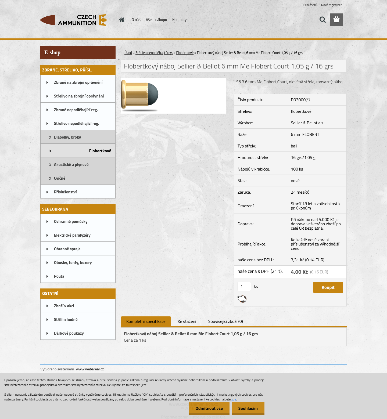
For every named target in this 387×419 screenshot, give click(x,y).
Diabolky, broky (67, 137)
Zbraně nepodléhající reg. (76, 110)
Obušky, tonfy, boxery (73, 262)
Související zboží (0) (225, 321)
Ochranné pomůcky (71, 221)
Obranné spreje (67, 249)
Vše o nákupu (156, 19)
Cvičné (59, 178)
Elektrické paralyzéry (72, 235)
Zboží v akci (64, 306)
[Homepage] (121, 19)
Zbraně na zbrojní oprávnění (78, 82)
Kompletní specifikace (146, 321)
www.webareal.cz (90, 369)
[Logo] (77, 19)
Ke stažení (187, 321)
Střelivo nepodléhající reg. (76, 123)
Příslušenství (65, 192)
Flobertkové (100, 150)
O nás (136, 19)
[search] (322, 19)
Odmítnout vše (209, 408)
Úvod (128, 52)
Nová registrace (331, 4)
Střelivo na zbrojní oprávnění (79, 96)
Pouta (59, 276)
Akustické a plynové (71, 164)
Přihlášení (310, 4)
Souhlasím (248, 408)
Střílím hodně (66, 319)
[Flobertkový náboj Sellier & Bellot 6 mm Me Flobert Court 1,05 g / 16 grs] (173, 80)
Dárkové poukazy (69, 333)
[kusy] (244, 286)
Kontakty (179, 19)
